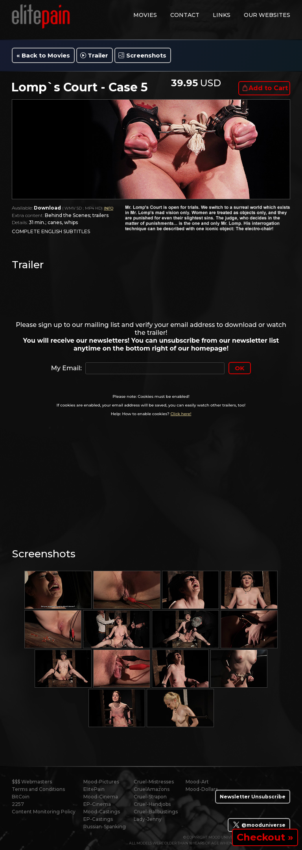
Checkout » (265, 837)
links (221, 15)
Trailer (98, 55)
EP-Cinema (97, 804)
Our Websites (267, 15)
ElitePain (94, 789)
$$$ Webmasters (32, 782)
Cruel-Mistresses (154, 782)
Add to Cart (268, 88)
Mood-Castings (101, 812)
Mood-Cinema (100, 797)
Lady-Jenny (148, 819)
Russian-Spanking (104, 827)
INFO (108, 208)
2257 (18, 804)
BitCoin (20, 797)
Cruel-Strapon (150, 797)
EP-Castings (98, 819)
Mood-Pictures (101, 782)
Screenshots (146, 55)
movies (145, 15)
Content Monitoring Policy (44, 812)
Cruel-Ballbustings (156, 812)
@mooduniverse (258, 825)
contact (184, 15)
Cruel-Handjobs (152, 804)
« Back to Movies (43, 55)
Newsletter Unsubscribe (252, 797)
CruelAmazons (151, 789)
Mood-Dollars (202, 789)
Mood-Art (197, 782)
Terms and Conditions (38, 789)
